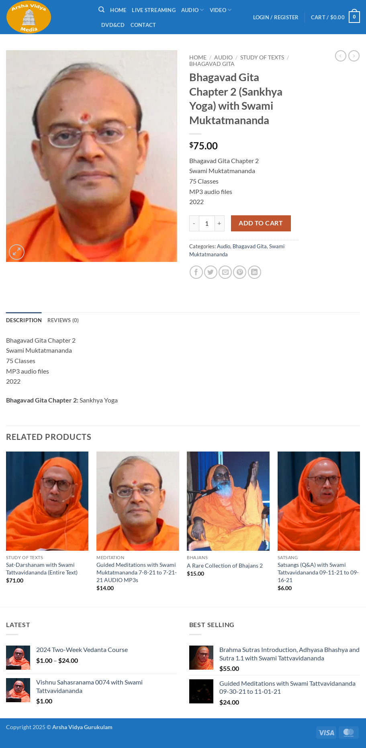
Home (118, 10)
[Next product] (340, 55)
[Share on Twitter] (210, 272)
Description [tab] (24, 320)
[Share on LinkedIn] (254, 272)
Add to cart (261, 223)
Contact (143, 25)
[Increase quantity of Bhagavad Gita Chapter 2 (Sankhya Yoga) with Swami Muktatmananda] (220, 223)
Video (221, 10)
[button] (276, 17)
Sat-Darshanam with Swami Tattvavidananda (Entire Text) (42, 568)
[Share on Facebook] (196, 272)
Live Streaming (154, 10)
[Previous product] (354, 55)
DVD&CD (113, 25)
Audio (192, 10)
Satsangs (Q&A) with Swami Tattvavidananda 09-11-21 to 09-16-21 (318, 572)
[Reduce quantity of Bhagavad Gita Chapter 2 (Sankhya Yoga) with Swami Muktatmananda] (194, 223)
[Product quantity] (207, 223)
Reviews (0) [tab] (63, 320)
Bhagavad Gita (212, 64)
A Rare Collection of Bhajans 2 (225, 565)
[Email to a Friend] (225, 272)
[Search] (101, 9)
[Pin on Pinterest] (239, 272)
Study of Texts (262, 57)
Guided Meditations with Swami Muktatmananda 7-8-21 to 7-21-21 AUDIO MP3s (136, 572)
